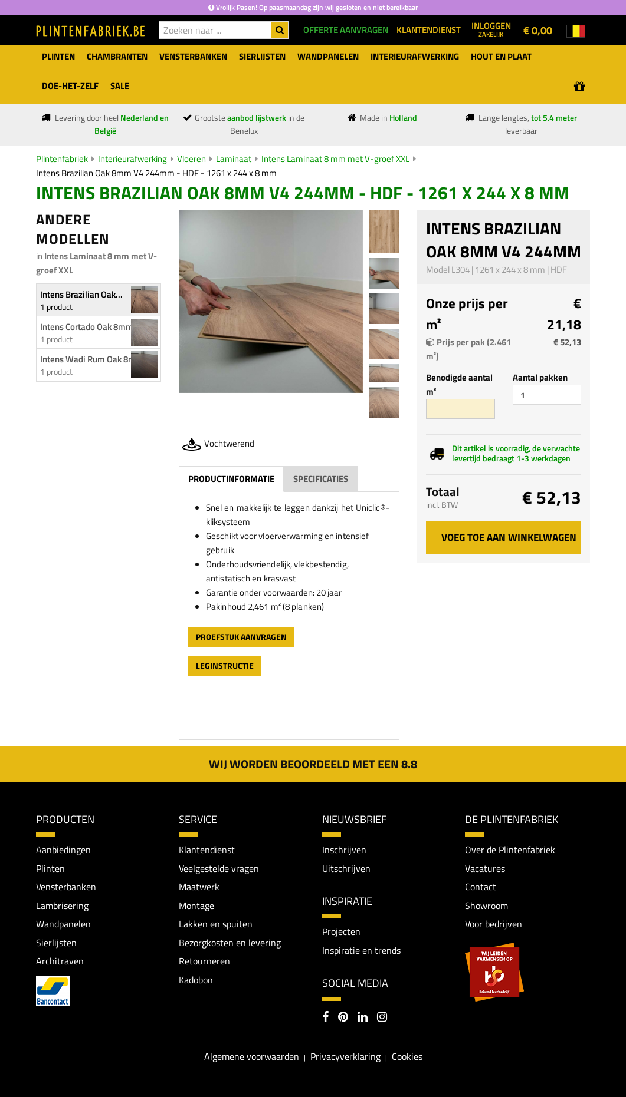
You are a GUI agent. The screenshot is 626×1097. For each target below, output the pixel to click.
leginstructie (225, 665)
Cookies (407, 1057)
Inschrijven (344, 849)
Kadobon (196, 980)
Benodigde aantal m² (459, 384)
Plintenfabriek (62, 159)
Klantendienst (207, 849)
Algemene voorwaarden (251, 1057)
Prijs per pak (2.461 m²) (468, 349)
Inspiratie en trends (361, 950)
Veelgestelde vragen (219, 868)
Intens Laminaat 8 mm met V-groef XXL (335, 159)
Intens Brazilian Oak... (81, 294)
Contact (480, 887)
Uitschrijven (346, 868)
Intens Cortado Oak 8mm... (90, 326)
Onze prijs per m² (467, 314)
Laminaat (233, 159)
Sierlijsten (56, 943)
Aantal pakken (540, 377)
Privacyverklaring (345, 1057)
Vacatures (485, 868)
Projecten (341, 932)
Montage (196, 905)
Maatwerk (199, 887)
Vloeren (191, 159)
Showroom (486, 905)
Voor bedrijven (493, 924)
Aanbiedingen (63, 849)
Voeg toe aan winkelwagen (508, 537)
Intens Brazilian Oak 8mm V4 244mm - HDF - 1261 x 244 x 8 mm (156, 173)
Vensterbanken (66, 887)
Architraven (60, 961)
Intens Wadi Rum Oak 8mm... (95, 359)
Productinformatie (231, 478)
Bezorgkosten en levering (230, 943)
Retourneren (204, 961)
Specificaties (320, 478)
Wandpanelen (63, 924)
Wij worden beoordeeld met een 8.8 (313, 764)
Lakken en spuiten (216, 924)
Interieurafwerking (132, 159)
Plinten (50, 868)
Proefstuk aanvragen (241, 636)
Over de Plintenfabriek (510, 849)
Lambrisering (62, 905)
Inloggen (491, 29)
